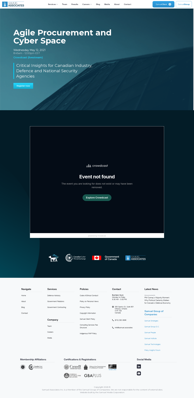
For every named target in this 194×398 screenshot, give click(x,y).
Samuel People (150, 332)
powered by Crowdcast (97, 236)
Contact (24, 313)
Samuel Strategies (151, 321)
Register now (23, 86)
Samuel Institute (150, 338)
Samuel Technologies (152, 344)
